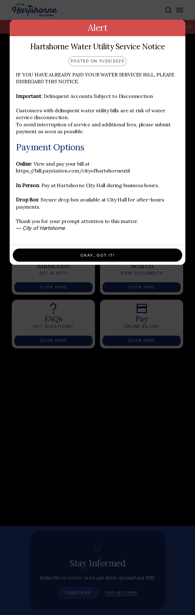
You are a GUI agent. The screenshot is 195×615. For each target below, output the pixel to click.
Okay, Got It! (97, 255)
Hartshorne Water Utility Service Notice (97, 46)
